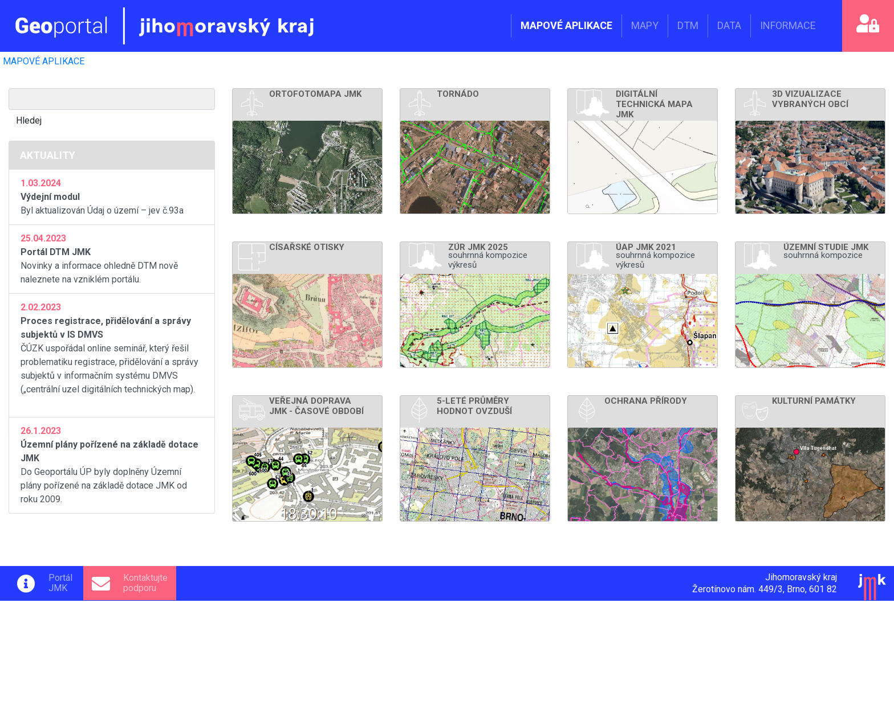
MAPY (645, 25)
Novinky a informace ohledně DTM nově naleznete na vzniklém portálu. (112, 258)
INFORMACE (788, 25)
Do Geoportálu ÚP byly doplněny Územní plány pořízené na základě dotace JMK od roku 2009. (112, 464)
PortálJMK (60, 583)
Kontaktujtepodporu (145, 583)
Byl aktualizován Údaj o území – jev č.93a (112, 196)
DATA (729, 25)
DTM (687, 25)
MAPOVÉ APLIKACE (566, 25)
